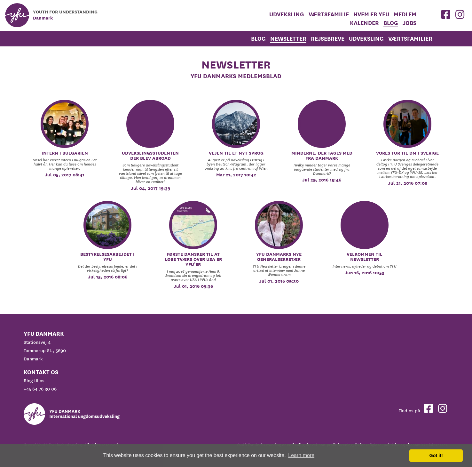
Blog (390, 23)
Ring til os (34, 380)
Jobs (409, 23)
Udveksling (286, 14)
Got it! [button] (436, 455)
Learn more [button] (301, 455)
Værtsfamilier (410, 38)
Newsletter (288, 38)
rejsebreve (327, 38)
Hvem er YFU (371, 14)
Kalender (364, 23)
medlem (405, 14)
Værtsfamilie (329, 14)
